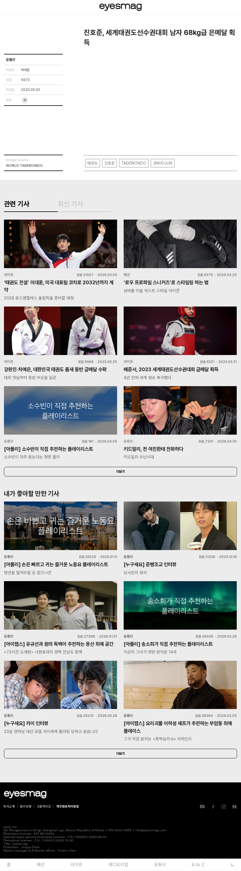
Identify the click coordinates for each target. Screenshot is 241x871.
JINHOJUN (162, 163)
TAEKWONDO (133, 163)
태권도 (92, 163)
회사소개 (9, 818)
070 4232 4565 (119, 842)
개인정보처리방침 (67, 818)
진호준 (109, 163)
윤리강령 (25, 818)
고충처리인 (44, 818)
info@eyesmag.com (151, 842)
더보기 (120, 474)
